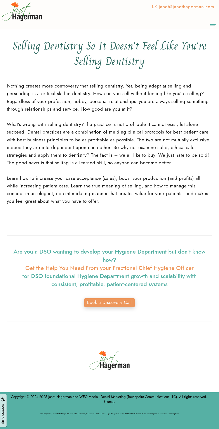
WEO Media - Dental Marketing (102, 396)
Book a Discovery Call (109, 302)
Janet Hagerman (60, 396)
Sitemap (109, 401)
